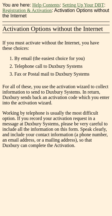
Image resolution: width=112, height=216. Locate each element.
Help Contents (46, 5)
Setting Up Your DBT (83, 5)
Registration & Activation (27, 10)
